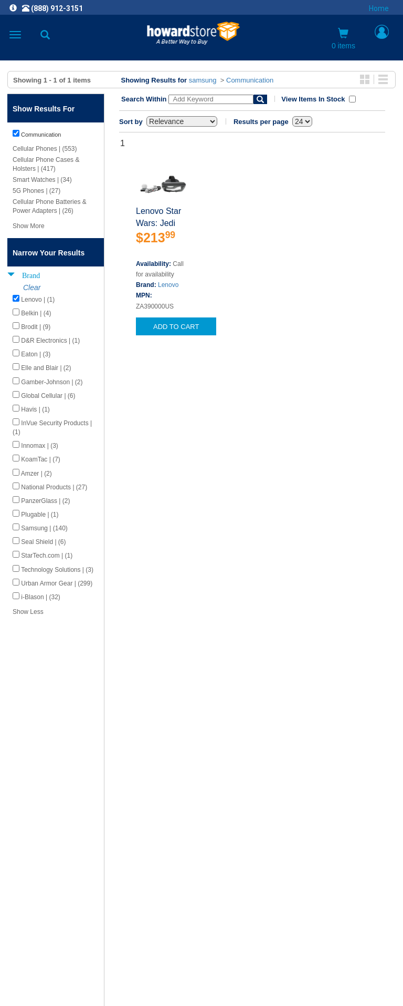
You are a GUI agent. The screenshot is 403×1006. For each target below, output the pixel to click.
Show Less (28, 611)
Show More (29, 226)
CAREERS (201, 845)
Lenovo (168, 285)
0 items (343, 39)
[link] (137, 980)
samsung (203, 80)
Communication (249, 80)
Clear (31, 287)
